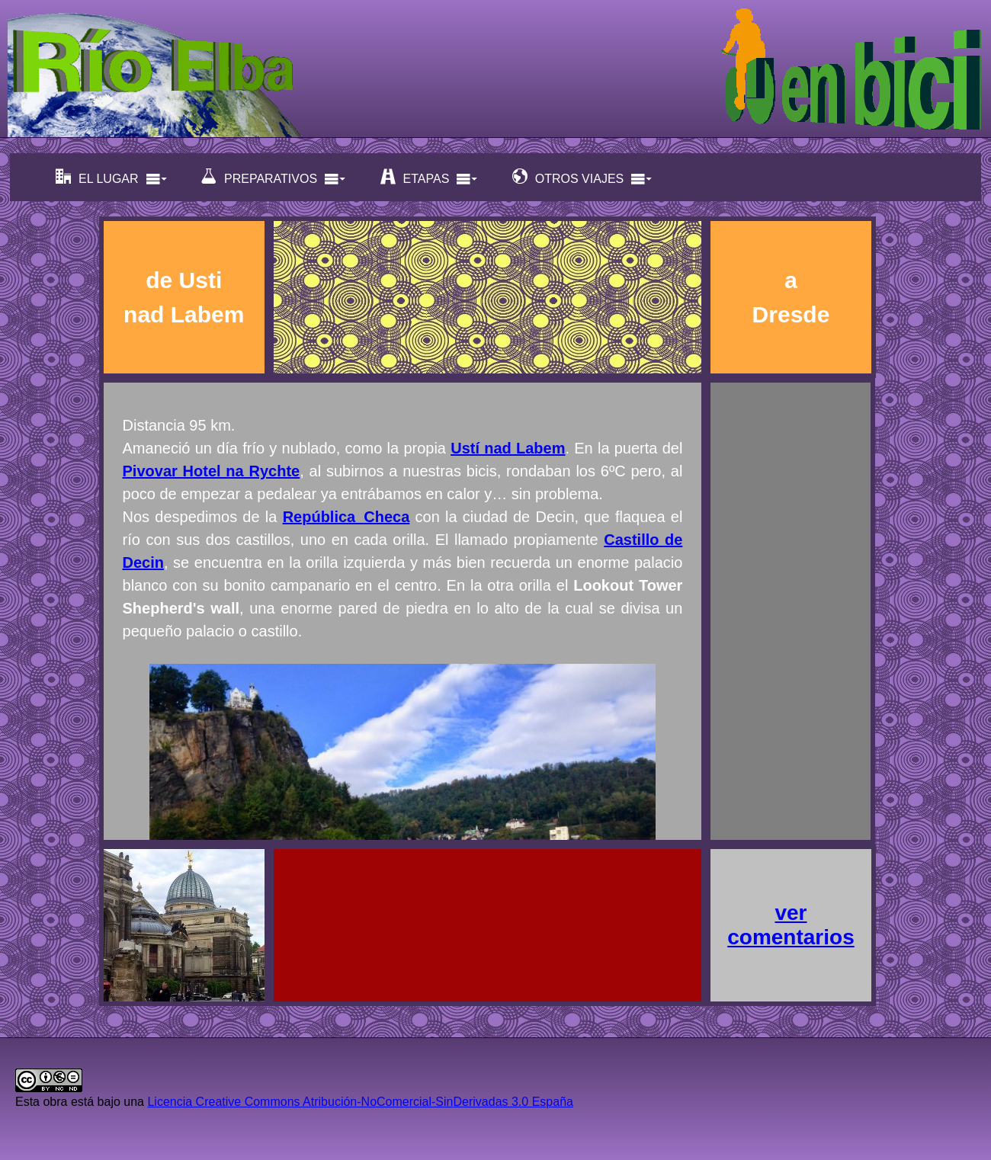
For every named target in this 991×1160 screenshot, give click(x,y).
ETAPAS (429, 177)
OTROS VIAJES (582, 177)
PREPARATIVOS (273, 177)
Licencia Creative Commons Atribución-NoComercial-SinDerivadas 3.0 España (359, 1101)
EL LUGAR (112, 177)
